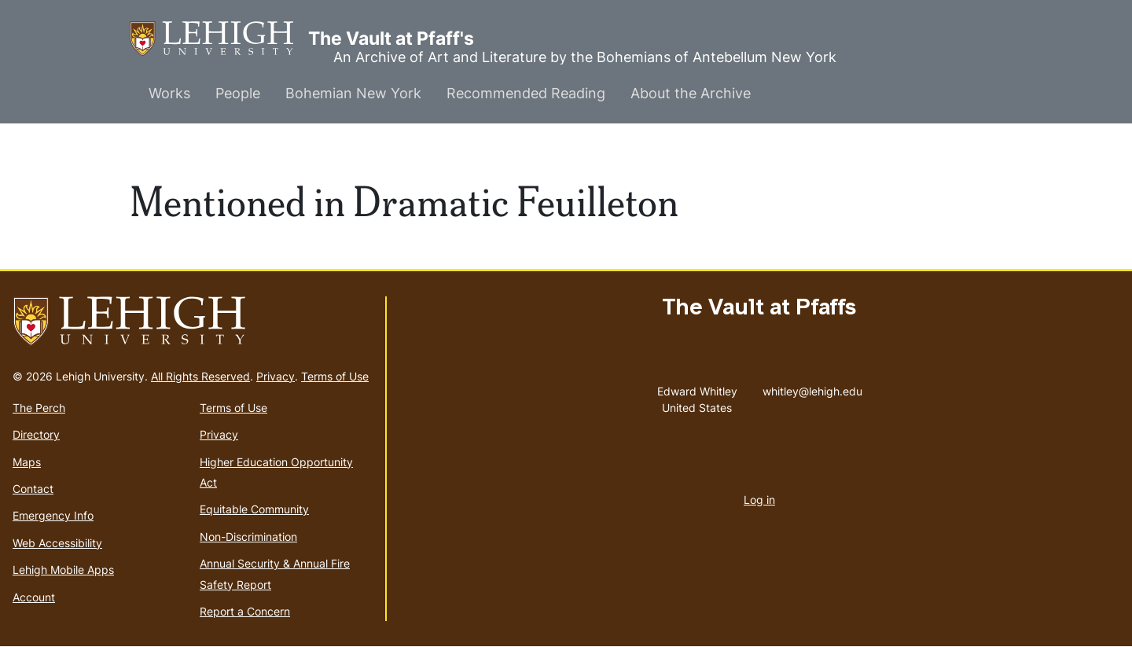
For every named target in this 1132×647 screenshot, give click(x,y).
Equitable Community (254, 509)
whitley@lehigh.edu (812, 388)
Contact (33, 488)
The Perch (39, 407)
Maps (27, 461)
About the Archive (690, 93)
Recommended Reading (526, 93)
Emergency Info (53, 515)
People (237, 93)
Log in (759, 499)
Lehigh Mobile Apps (63, 569)
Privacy (275, 376)
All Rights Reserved (200, 376)
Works (169, 93)
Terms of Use (335, 376)
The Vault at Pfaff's (219, 39)
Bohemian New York (353, 93)
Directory (36, 434)
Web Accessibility (57, 542)
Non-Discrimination (248, 536)
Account (34, 597)
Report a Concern (245, 611)
